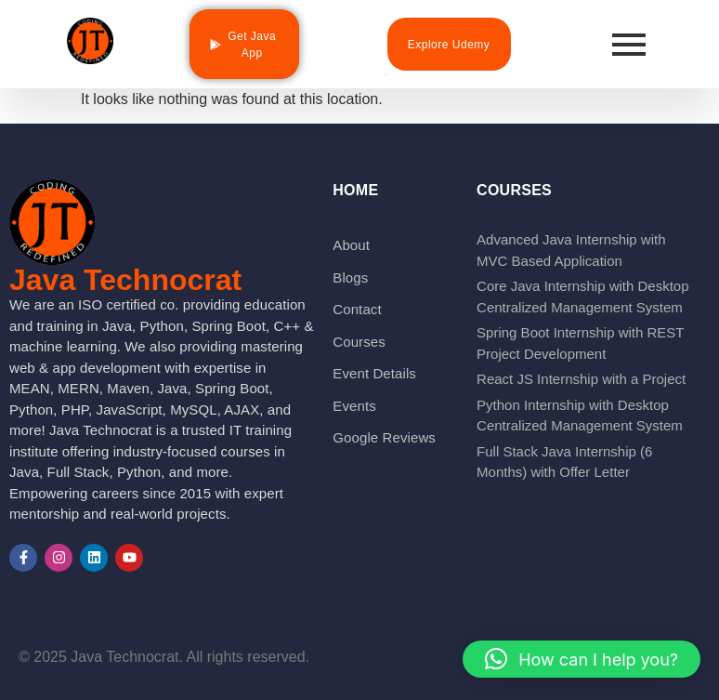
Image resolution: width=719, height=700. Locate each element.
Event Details (374, 373)
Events (354, 406)
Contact (357, 309)
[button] (581, 659)
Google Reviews (384, 437)
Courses (359, 342)
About (351, 245)
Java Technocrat (125, 280)
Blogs (350, 277)
